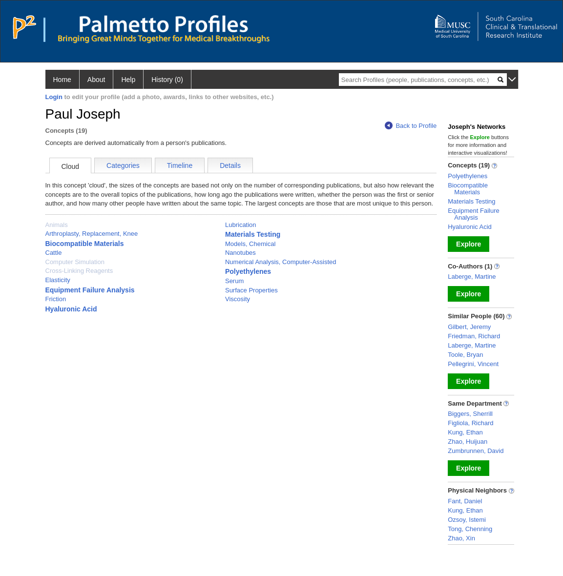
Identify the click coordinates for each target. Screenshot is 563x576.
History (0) (167, 79)
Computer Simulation (74, 262)
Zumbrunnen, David (475, 450)
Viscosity (237, 299)
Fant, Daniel (465, 501)
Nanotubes (240, 252)
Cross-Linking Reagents (79, 270)
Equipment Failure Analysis (90, 290)
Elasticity (57, 280)
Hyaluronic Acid (71, 309)
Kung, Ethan (465, 432)
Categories (123, 165)
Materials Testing (252, 234)
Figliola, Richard (470, 423)
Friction (55, 299)
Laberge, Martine (472, 276)
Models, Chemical (250, 243)
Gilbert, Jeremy (469, 326)
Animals (56, 224)
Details (230, 165)
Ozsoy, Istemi (467, 519)
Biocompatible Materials (84, 243)
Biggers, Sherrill (470, 413)
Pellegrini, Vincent (473, 364)
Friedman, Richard (474, 336)
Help (128, 79)
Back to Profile (411, 125)
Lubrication (240, 224)
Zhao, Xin (461, 538)
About (96, 79)
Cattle (53, 252)
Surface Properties (251, 290)
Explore (468, 244)
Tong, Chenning (470, 529)
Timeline (179, 165)
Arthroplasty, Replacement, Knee (91, 233)
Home (62, 79)
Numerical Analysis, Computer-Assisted (280, 262)
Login (54, 97)
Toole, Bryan (465, 354)
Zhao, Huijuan (467, 441)
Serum (234, 281)
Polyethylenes (248, 271)
